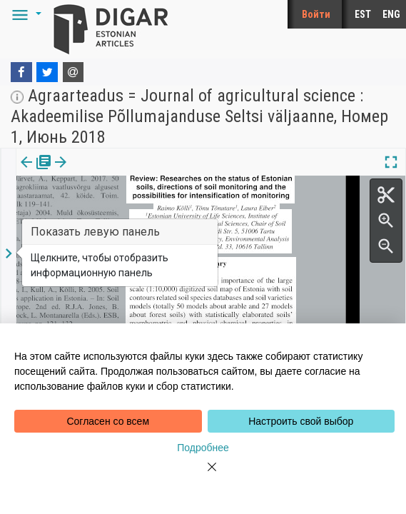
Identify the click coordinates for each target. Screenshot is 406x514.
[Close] (203, 475)
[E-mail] (73, 72)
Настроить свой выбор (300, 421)
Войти (316, 14)
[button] (24, 14)
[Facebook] (21, 72)
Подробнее (203, 447)
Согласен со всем (107, 421)
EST (363, 14)
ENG (391, 14)
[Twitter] (47, 72)
